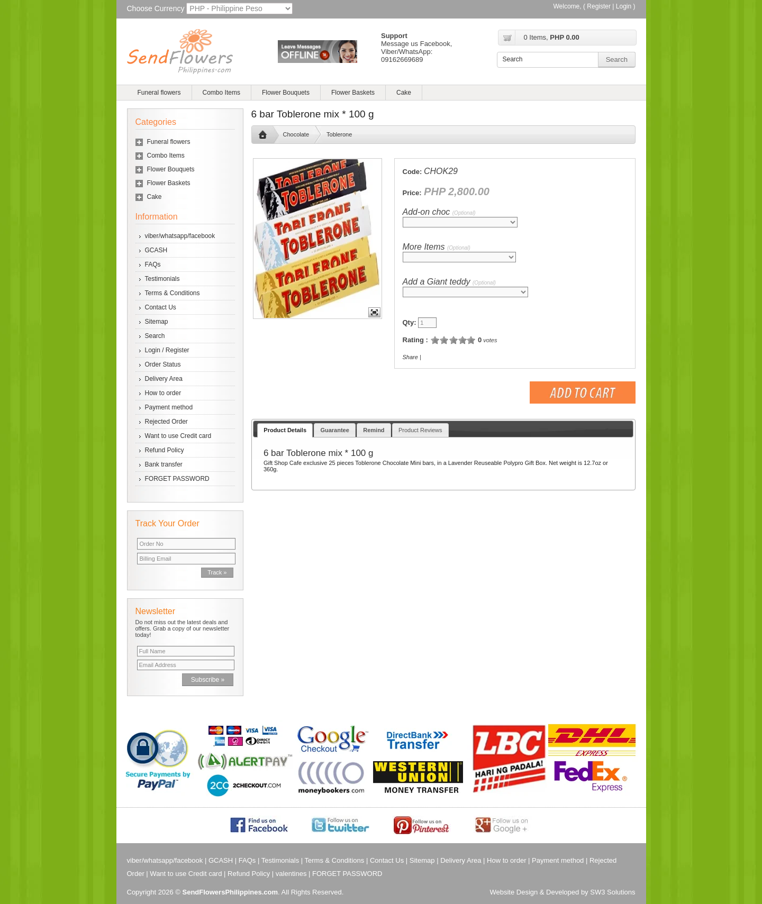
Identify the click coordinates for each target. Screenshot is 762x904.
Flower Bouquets (286, 92)
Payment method (169, 407)
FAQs (153, 264)
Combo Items (221, 92)
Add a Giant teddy (449, 281)
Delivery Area (164, 378)
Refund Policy (164, 450)
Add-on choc (439, 211)
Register (599, 6)
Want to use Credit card (178, 436)
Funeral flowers (159, 92)
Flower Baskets (353, 92)
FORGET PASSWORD (177, 478)
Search (155, 336)
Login (623, 6)
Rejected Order (166, 421)
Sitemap (156, 321)
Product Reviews (420, 430)
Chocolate (296, 134)
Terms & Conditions (172, 293)
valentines (291, 874)
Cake (403, 92)
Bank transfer (164, 464)
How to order (163, 393)
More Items (436, 246)
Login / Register (167, 350)
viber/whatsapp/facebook (180, 236)
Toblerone (339, 134)
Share (410, 357)
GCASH (156, 250)
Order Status (163, 364)
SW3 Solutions (612, 892)
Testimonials (162, 278)
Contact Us (160, 307)
